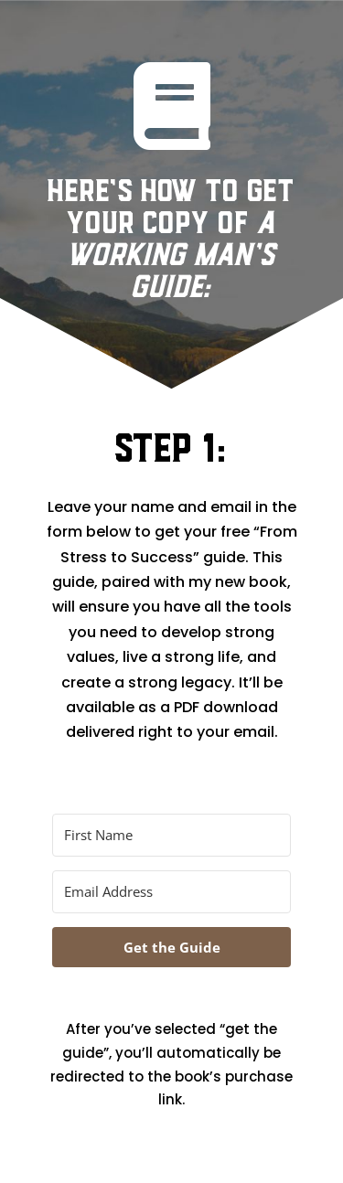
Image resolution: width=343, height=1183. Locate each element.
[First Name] (171, 835)
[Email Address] (171, 891)
